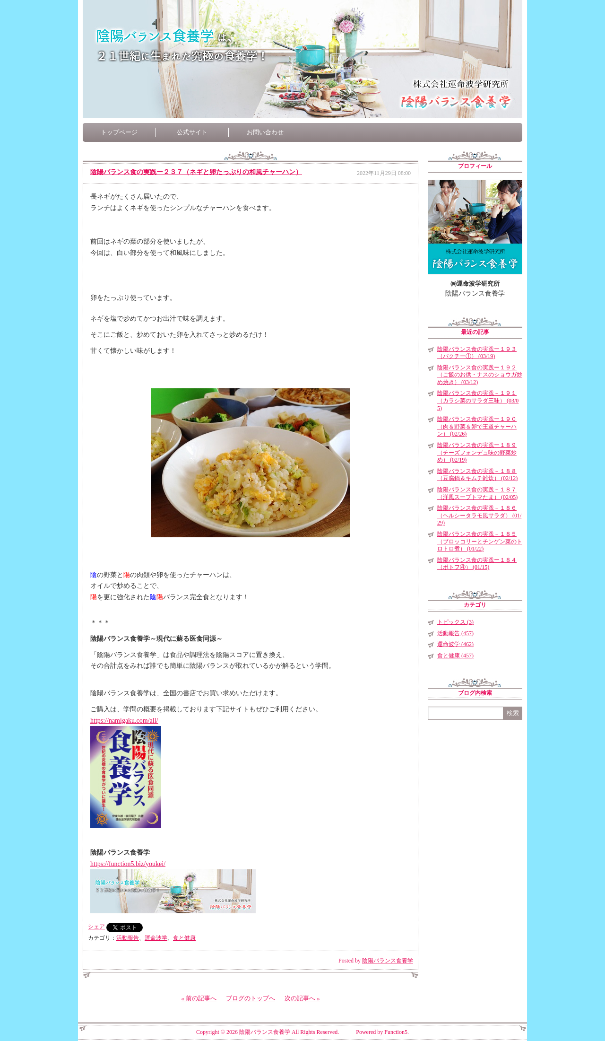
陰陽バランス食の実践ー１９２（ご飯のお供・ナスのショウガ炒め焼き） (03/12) (479, 374)
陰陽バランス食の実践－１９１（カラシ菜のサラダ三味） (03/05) (478, 400)
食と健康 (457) (455, 655)
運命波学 (156, 938)
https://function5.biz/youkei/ (127, 863)
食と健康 (184, 938)
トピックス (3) (455, 622)
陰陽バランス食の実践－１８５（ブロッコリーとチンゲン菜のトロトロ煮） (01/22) (479, 541)
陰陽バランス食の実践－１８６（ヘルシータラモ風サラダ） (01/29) (479, 515)
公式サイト (192, 132)
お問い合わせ (265, 132)
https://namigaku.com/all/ (124, 720)
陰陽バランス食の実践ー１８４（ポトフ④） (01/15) (477, 564)
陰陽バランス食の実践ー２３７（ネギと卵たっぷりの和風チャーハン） (196, 171)
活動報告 (127, 938)
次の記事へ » (302, 998)
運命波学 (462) (455, 644)
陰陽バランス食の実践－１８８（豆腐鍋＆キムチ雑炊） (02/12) (477, 475)
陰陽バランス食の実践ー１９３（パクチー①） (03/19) (477, 353)
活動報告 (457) (455, 633)
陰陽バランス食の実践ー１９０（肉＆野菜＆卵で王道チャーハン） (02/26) (477, 426)
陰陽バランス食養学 (387, 960)
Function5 (395, 1032)
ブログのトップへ (250, 998)
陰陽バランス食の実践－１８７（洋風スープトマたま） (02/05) (477, 493)
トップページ (119, 132)
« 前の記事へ (198, 998)
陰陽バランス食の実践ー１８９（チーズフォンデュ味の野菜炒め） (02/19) (477, 452)
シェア (96, 926)
